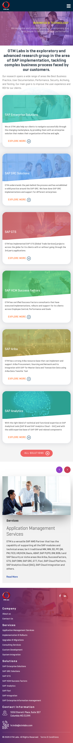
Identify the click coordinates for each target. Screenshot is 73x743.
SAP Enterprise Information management (21, 700)
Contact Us (7, 619)
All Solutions (34, 453)
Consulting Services (11, 645)
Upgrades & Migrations (13, 640)
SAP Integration (9, 696)
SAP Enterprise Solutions (14, 666)
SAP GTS (6, 676)
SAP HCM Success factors (14, 681)
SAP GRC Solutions (11, 671)
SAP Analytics (8, 686)
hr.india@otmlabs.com (21, 725)
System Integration (11, 655)
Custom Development (12, 650)
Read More (12, 577)
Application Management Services (18, 630)
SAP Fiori (6, 691)
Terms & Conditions (49, 737)
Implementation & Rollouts (14, 635)
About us (6, 614)
